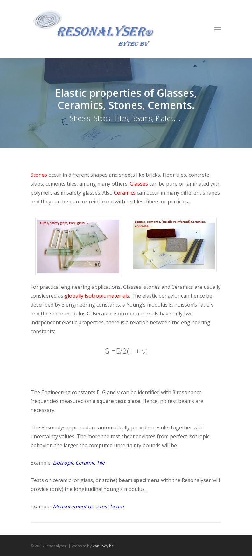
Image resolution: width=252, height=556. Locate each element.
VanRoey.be (103, 546)
